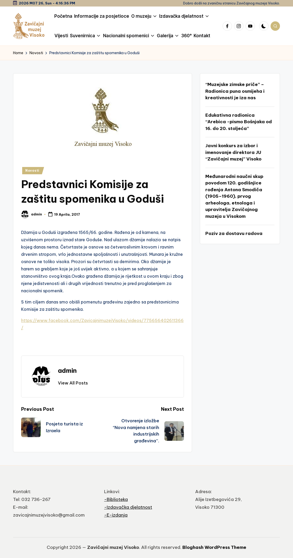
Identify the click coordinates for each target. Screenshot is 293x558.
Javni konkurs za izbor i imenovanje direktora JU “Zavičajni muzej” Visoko (233, 152)
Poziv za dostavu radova (233, 233)
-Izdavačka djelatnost (128, 507)
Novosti (32, 170)
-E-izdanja (116, 515)
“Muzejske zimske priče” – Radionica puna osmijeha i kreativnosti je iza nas (235, 91)
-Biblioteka (116, 499)
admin (67, 370)
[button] (73, 383)
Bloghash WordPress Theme (214, 547)
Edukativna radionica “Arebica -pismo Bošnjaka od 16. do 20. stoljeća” (238, 121)
